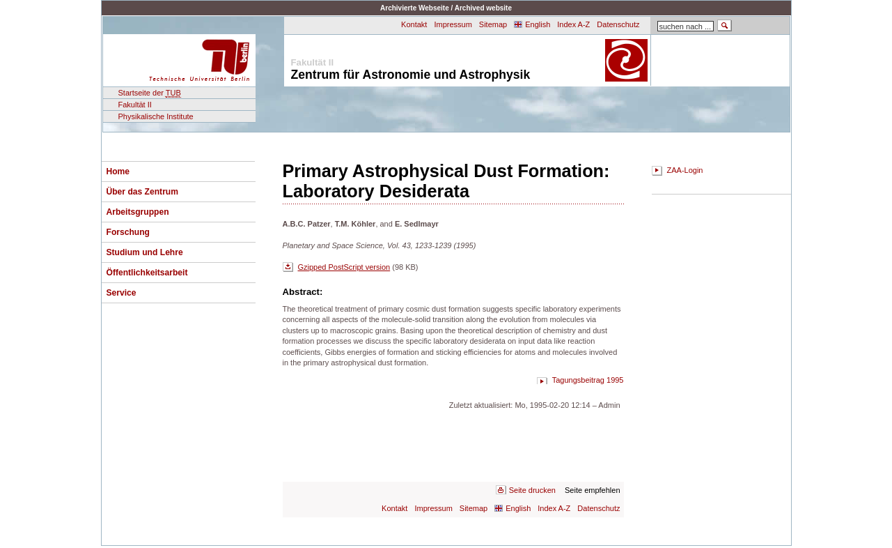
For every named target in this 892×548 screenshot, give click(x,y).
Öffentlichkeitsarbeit (147, 272)
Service (121, 293)
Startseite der (149, 93)
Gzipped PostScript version (344, 267)
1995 (615, 380)
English (537, 24)
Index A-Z (573, 24)
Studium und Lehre (145, 252)
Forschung (128, 232)
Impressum (452, 24)
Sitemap (493, 24)
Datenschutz (618, 24)
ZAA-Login (685, 170)
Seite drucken (532, 490)
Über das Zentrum (143, 192)
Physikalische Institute (156, 116)
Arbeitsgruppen (138, 212)
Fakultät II (135, 104)
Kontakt (414, 24)
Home (118, 171)
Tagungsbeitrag (578, 380)
